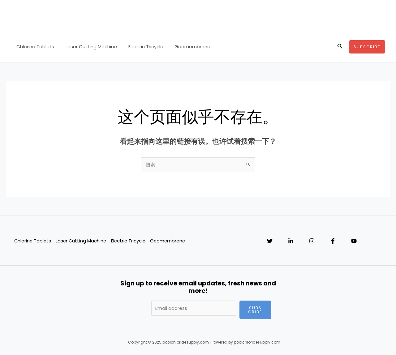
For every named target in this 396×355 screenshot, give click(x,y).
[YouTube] (354, 241)
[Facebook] (333, 241)
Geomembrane (185, 46)
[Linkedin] (291, 241)
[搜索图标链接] (340, 46)
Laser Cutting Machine (88, 46)
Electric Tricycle (140, 46)
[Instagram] (312, 241)
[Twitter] (270, 241)
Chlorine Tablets (34, 46)
